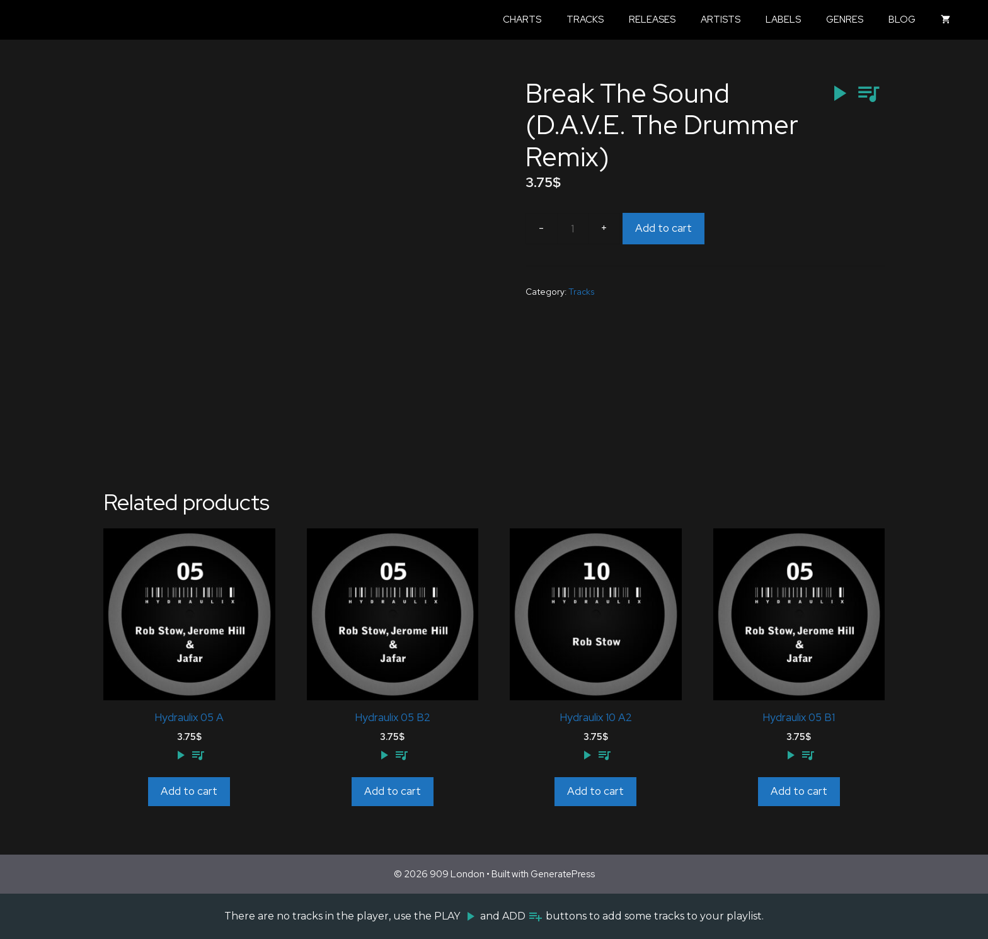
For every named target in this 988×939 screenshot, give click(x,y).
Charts (522, 19)
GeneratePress (563, 874)
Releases (652, 19)
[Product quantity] (573, 228)
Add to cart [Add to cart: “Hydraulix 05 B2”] (392, 791)
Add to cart (663, 228)
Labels (783, 19)
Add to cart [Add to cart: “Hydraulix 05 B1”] (799, 791)
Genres (844, 19)
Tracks (585, 19)
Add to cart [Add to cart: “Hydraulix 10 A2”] (595, 791)
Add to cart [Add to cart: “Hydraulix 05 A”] (189, 791)
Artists (720, 19)
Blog (902, 19)
